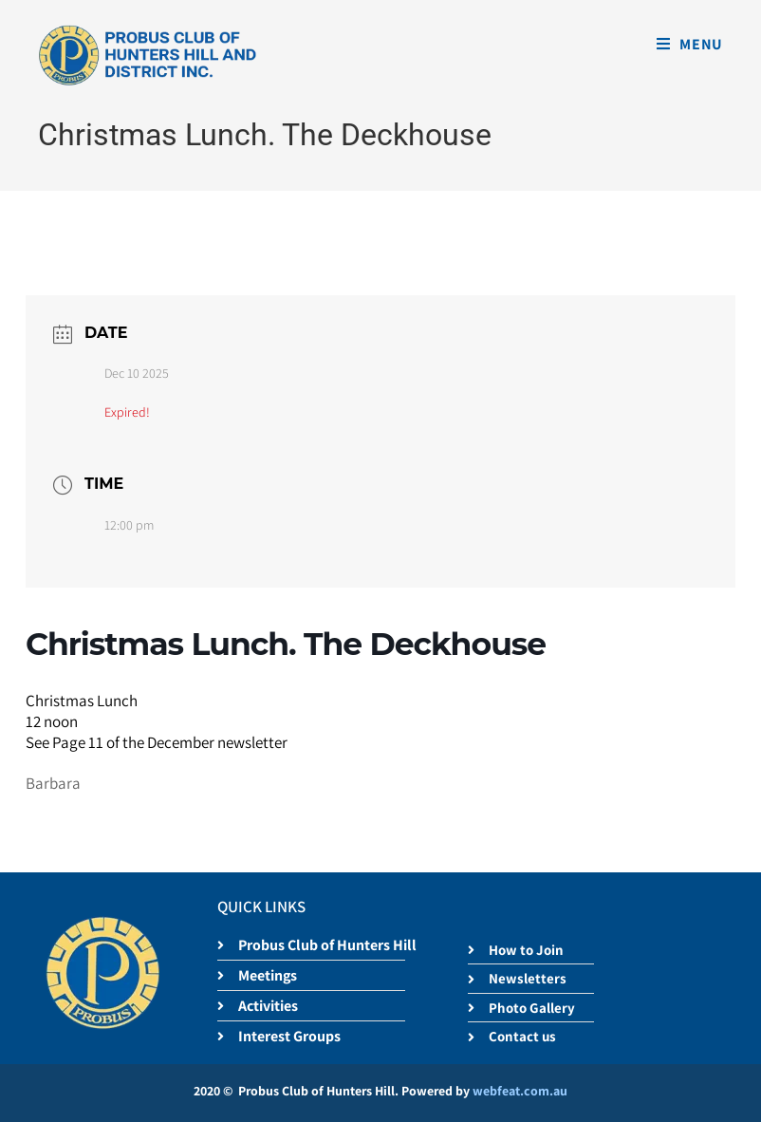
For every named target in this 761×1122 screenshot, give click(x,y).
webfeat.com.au (520, 1090)
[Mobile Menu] (690, 44)
